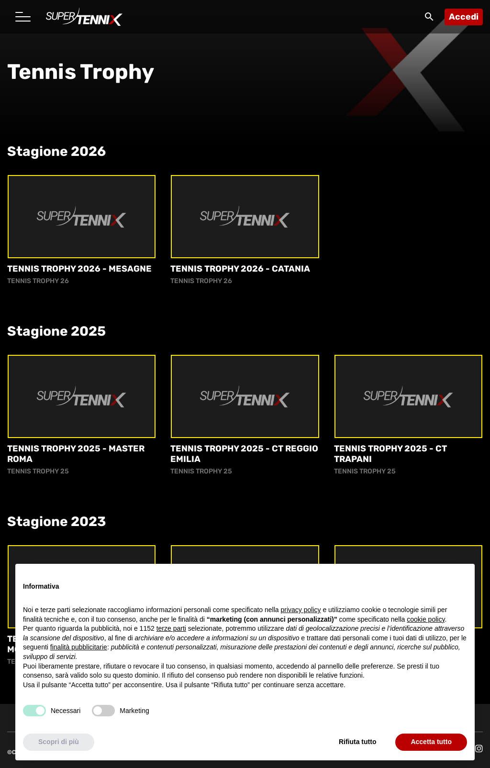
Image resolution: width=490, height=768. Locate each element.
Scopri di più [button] (58, 742)
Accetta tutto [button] (431, 742)
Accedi (464, 16)
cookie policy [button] (426, 619)
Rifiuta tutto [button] (358, 742)
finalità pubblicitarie (78, 647)
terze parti (171, 628)
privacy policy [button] (301, 610)
